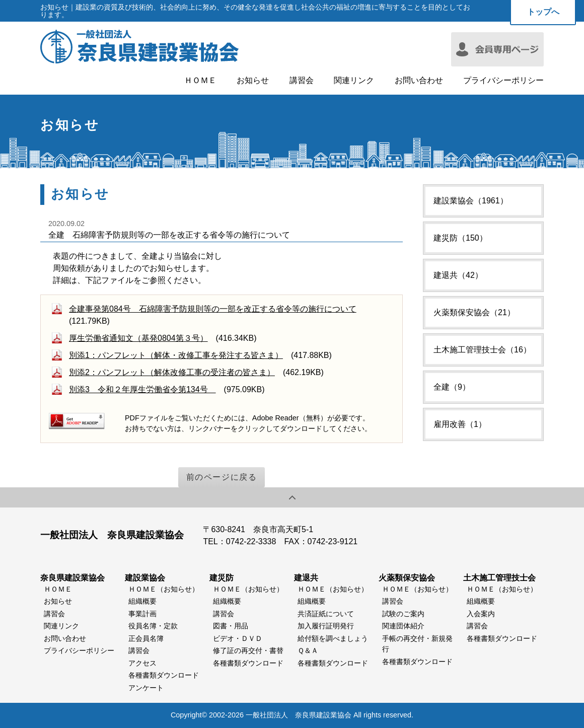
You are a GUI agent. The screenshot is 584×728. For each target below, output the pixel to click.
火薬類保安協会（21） (474, 312)
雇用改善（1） (459, 424)
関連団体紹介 (403, 626)
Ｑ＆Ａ (308, 650)
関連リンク (354, 81)
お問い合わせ (419, 81)
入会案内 (481, 614)
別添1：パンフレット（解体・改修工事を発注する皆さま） (176, 355)
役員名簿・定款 (153, 626)
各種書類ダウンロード (163, 675)
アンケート (146, 688)
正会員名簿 (146, 638)
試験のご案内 (403, 614)
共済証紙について (326, 614)
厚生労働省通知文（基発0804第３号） (138, 338)
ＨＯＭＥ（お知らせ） (163, 589)
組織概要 (142, 601)
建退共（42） (458, 275)
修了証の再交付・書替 (248, 650)
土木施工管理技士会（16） (482, 349)
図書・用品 (230, 626)
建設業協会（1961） (470, 200)
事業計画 (142, 614)
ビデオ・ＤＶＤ (237, 638)
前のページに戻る (221, 477)
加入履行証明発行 (326, 626)
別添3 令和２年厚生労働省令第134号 (142, 389)
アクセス (142, 663)
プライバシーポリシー (503, 81)
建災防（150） (460, 238)
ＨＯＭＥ (200, 81)
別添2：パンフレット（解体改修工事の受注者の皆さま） (172, 372)
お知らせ (253, 81)
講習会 (301, 81)
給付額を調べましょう (333, 638)
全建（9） (451, 387)
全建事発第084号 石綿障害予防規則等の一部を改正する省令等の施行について (212, 309)
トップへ (543, 12)
